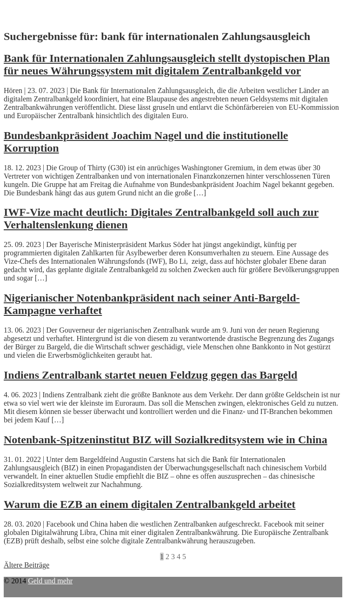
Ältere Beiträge (26, 565)
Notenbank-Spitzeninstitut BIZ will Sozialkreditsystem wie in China (165, 440)
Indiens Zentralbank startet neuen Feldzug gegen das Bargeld (150, 375)
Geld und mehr (50, 581)
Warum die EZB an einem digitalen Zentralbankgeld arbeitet (149, 504)
